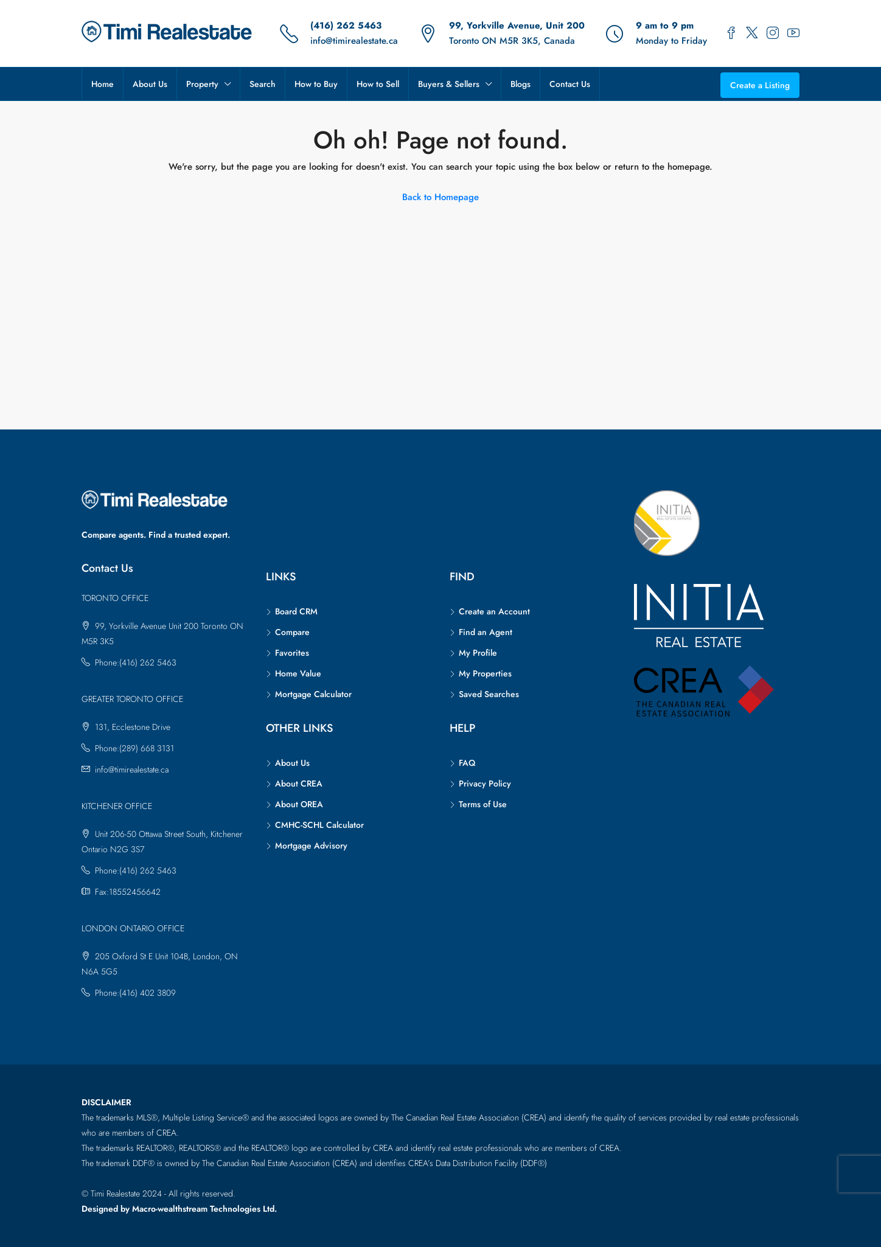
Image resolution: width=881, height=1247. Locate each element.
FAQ (467, 763)
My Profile (478, 653)
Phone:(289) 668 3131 (134, 748)
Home (102, 84)
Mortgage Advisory (311, 845)
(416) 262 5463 (345, 25)
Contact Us (569, 84)
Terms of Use (483, 804)
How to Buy (316, 84)
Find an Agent (485, 632)
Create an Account (494, 611)
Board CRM (296, 611)
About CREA (298, 783)
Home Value (298, 673)
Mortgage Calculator (313, 694)
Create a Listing (760, 85)
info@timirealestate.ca (354, 40)
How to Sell (378, 84)
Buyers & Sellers (448, 84)
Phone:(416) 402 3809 (135, 993)
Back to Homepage (440, 197)
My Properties (485, 673)
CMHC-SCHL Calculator (319, 825)
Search (262, 84)
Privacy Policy (485, 783)
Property (202, 84)
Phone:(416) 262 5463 (135, 662)
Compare (292, 632)
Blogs (520, 84)
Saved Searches (489, 694)
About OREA (299, 804)
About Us (150, 84)
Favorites (292, 653)
